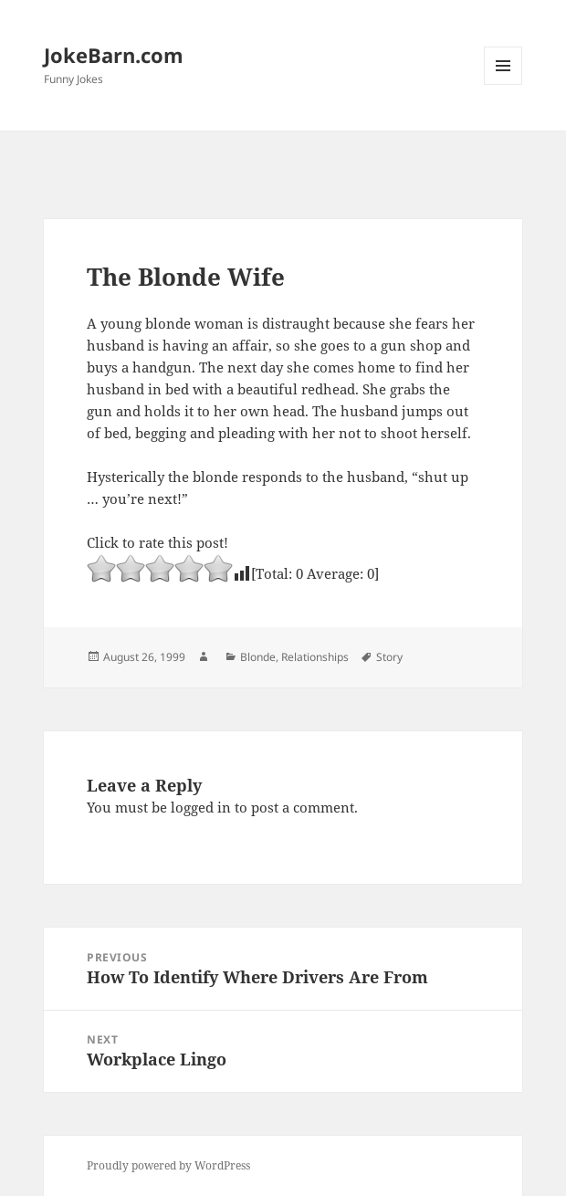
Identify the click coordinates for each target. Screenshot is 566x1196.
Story (389, 657)
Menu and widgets (503, 84)
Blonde (258, 657)
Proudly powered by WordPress (168, 1165)
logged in (201, 807)
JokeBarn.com (113, 54)
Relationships (315, 657)
